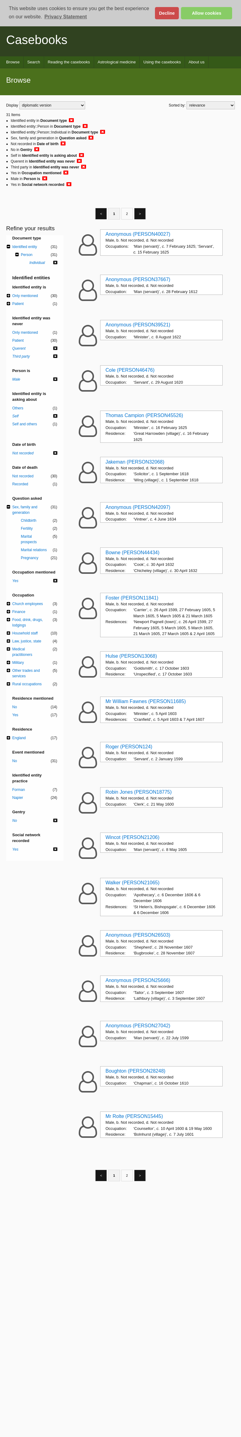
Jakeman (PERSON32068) (134, 462)
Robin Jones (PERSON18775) (138, 792)
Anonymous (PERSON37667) (137, 279)
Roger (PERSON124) (128, 746)
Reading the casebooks (69, 62)
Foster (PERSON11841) (131, 597)
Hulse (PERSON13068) (131, 656)
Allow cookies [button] (206, 13)
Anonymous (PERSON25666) (137, 980)
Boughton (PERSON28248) (135, 1071)
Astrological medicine (117, 62)
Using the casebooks (162, 62)
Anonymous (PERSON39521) (137, 324)
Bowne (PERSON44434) (132, 552)
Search (33, 62)
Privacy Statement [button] (65, 16)
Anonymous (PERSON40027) (137, 234)
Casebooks (36, 40)
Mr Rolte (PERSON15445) (134, 1116)
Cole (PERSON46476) (129, 370)
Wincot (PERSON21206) (132, 837)
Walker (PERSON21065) (132, 882)
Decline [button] (167, 13)
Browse (13, 62)
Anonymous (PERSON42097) (137, 507)
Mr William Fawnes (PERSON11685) (145, 701)
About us (197, 62)
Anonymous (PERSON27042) (137, 1025)
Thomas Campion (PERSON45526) (144, 415)
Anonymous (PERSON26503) (137, 935)
